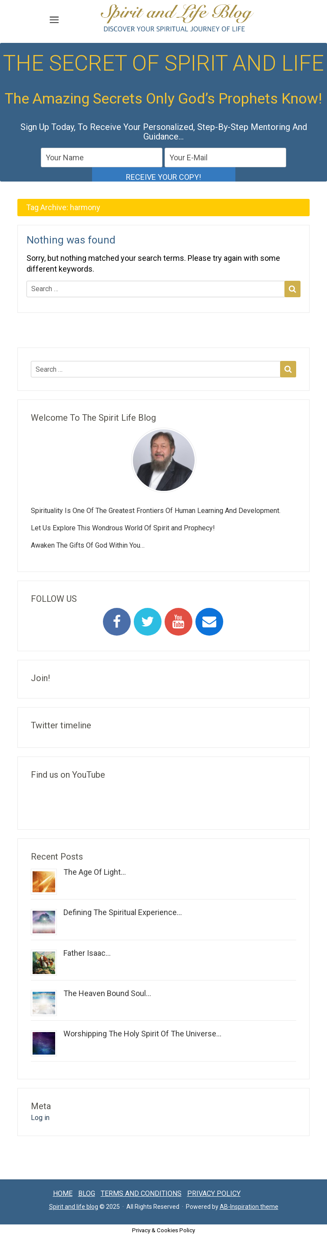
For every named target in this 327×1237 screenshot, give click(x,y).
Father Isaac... (87, 953)
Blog (86, 1193)
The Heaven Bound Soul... (107, 993)
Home (63, 1193)
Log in (40, 1118)
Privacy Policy (214, 1193)
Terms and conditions (141, 1193)
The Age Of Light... (94, 872)
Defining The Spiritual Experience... (122, 912)
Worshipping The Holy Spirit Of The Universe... (142, 1033)
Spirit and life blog (73, 1206)
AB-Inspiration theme (249, 1206)
